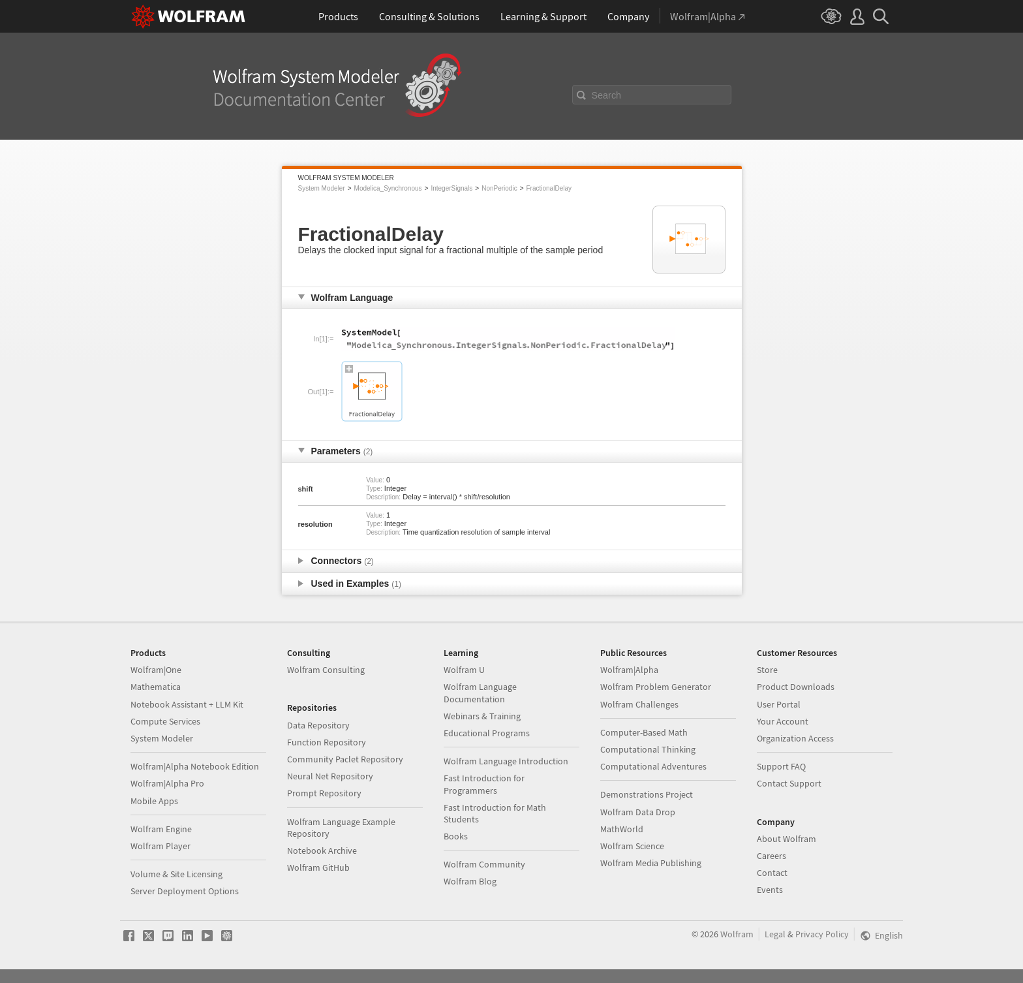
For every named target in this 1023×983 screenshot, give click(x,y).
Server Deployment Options (184, 891)
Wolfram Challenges (639, 704)
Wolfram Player (160, 846)
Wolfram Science (632, 846)
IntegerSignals (451, 188)
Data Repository (318, 725)
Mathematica (155, 687)
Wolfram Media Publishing (650, 863)
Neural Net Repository (330, 776)
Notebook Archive (322, 850)
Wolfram (737, 934)
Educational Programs (487, 733)
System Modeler (321, 188)
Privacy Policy (822, 934)
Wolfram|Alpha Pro (167, 783)
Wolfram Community (484, 864)
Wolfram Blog (470, 881)
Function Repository (326, 742)
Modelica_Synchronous (388, 188)
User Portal (779, 704)
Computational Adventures (653, 766)
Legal (775, 934)
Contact (772, 873)
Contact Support (789, 783)
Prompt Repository (324, 793)
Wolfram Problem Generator (655, 687)
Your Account (782, 721)
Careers (771, 856)
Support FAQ (781, 766)
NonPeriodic (499, 188)
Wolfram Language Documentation (480, 692)
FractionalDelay (549, 188)
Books (456, 836)
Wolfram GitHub (318, 867)
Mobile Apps (154, 801)
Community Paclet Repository (345, 759)
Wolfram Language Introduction (506, 761)
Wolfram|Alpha (629, 670)
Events (770, 890)
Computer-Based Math (644, 732)
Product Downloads (795, 687)
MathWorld (621, 829)
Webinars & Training (482, 716)
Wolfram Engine (161, 829)
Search (607, 95)
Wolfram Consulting (326, 670)
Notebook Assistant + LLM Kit (186, 704)
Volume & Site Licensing (176, 874)
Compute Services (165, 721)
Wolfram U (464, 670)
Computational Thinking (647, 749)
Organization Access (795, 738)
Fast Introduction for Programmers (484, 784)
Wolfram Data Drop (637, 812)
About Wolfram (786, 839)
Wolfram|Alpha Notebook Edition (194, 766)
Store (767, 670)
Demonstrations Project (646, 794)
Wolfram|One (155, 670)
